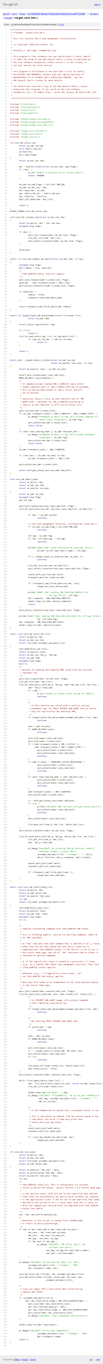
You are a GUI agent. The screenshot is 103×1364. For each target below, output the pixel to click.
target (8, 17)
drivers (94, 13)
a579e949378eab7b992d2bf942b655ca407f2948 (56, 13)
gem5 (6, 13)
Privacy (25, 1359)
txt (91, 1359)
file (61, 24)
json (98, 1359)
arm (14, 13)
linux (22, 13)
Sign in (97, 4)
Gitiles (17, 1359)
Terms (33, 1359)
